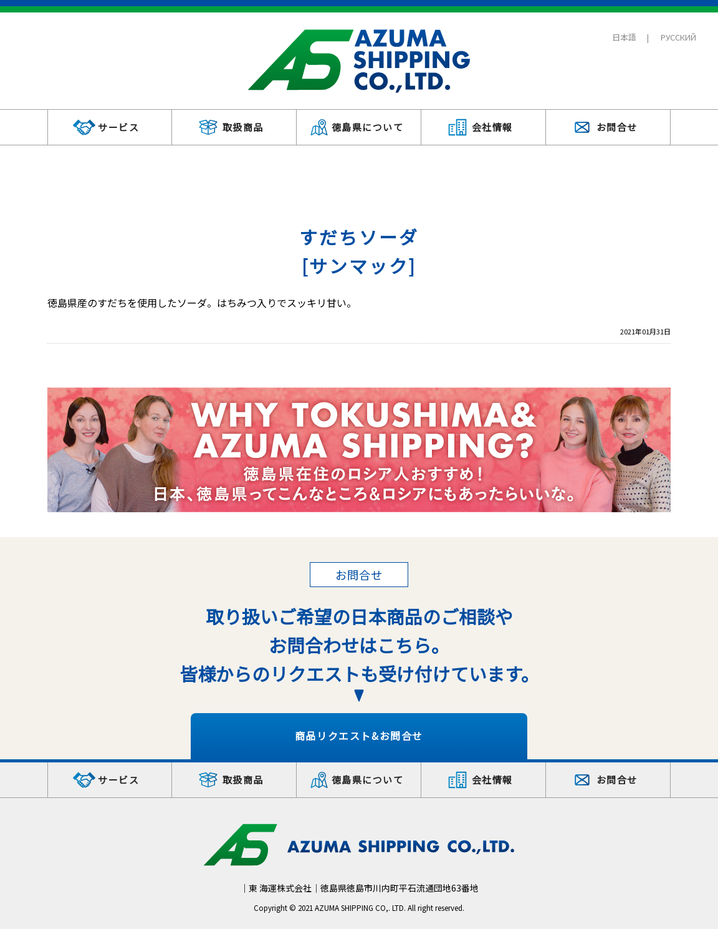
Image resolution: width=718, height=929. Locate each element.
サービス (118, 127)
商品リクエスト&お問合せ (359, 735)
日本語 (624, 37)
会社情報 (492, 127)
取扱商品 (243, 127)
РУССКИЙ (678, 37)
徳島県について (368, 127)
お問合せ (617, 127)
